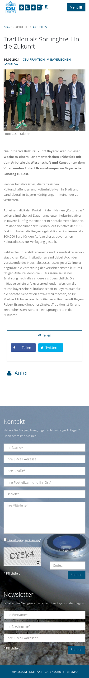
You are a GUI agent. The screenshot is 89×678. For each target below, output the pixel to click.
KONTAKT (35, 672)
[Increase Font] (33, 7)
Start (8, 27)
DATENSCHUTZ (54, 672)
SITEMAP (72, 672)
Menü (76, 7)
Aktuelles (40, 27)
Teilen (44, 335)
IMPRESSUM (19, 672)
